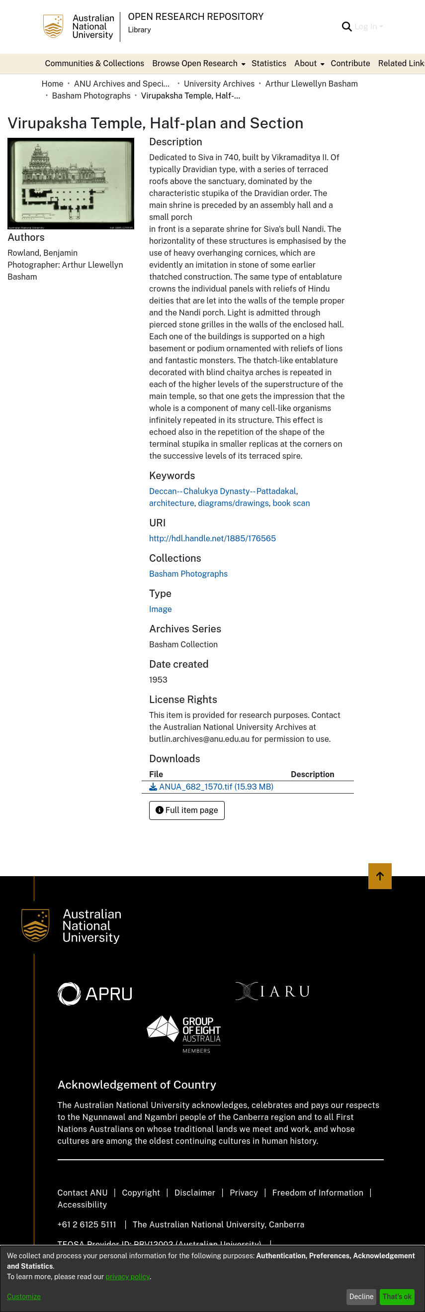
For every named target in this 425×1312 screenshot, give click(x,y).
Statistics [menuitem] (269, 63)
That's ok (397, 1297)
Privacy (244, 1193)
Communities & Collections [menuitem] (95, 63)
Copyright (141, 1193)
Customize (24, 1297)
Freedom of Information (317, 1193)
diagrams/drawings (233, 503)
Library (139, 30)
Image (160, 609)
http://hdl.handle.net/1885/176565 (212, 538)
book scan (291, 503)
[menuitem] (198, 64)
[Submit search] (347, 27)
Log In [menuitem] (365, 26)
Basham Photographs (91, 96)
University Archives (219, 84)
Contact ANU (83, 1193)
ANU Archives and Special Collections (123, 84)
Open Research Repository (196, 16)
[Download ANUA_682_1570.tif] (211, 787)
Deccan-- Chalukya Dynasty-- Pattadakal (222, 491)
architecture (171, 503)
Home (53, 84)
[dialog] (212, 1279)
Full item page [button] (187, 810)
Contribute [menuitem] (350, 63)
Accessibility (82, 1205)
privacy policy (128, 1277)
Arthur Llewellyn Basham (311, 84)
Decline (361, 1297)
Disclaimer (195, 1193)
